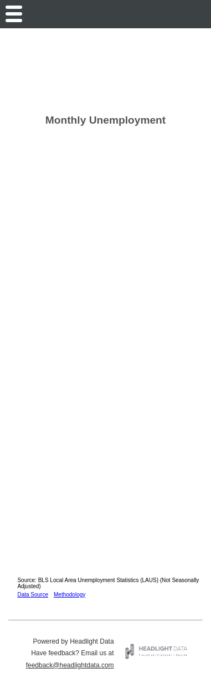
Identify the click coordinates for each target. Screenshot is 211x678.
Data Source (32, 595)
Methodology (69, 595)
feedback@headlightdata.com (70, 665)
